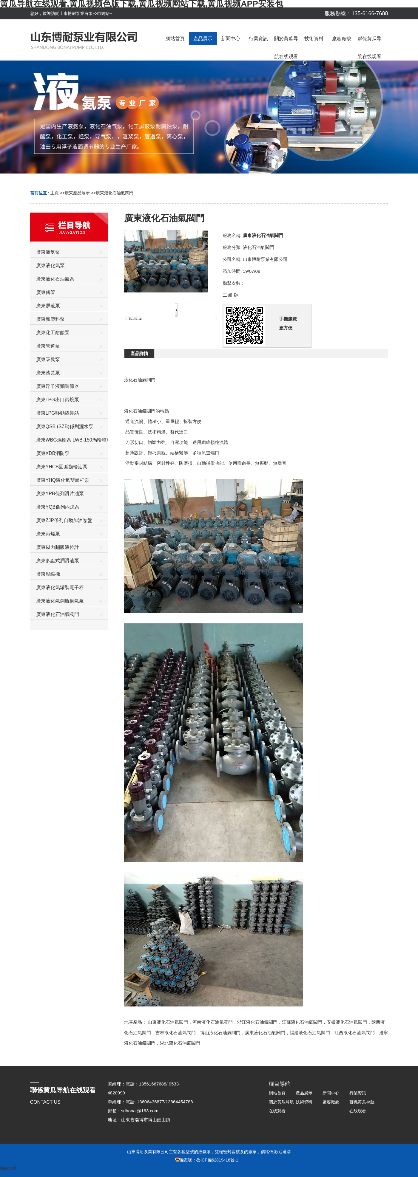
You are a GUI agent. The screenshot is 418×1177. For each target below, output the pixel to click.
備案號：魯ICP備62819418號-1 (206, 1160)
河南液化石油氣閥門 (212, 1022)
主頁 (54, 193)
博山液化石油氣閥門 (220, 1032)
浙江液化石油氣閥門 (257, 1022)
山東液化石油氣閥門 (168, 1022)
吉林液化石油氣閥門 (175, 1032)
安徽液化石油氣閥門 (347, 1022)
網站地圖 (8, 1168)
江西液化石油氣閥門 (354, 1032)
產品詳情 (139, 353)
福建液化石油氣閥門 (310, 1032)
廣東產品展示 (77, 193)
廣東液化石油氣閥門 (114, 193)
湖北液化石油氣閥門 (180, 1043)
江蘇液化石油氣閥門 (302, 1022)
